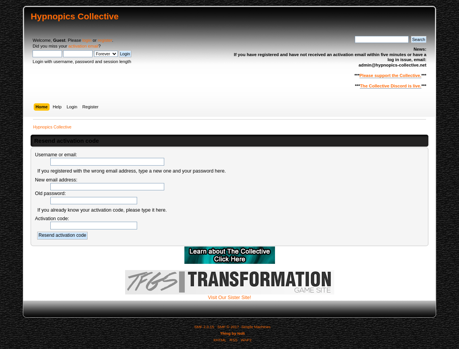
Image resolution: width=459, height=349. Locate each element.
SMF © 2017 (228, 327)
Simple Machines (256, 327)
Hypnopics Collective (75, 16)
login (87, 40)
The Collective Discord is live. (390, 86)
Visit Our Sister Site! (229, 295)
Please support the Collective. (390, 75)
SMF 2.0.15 (204, 327)
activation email (83, 46)
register (105, 40)
